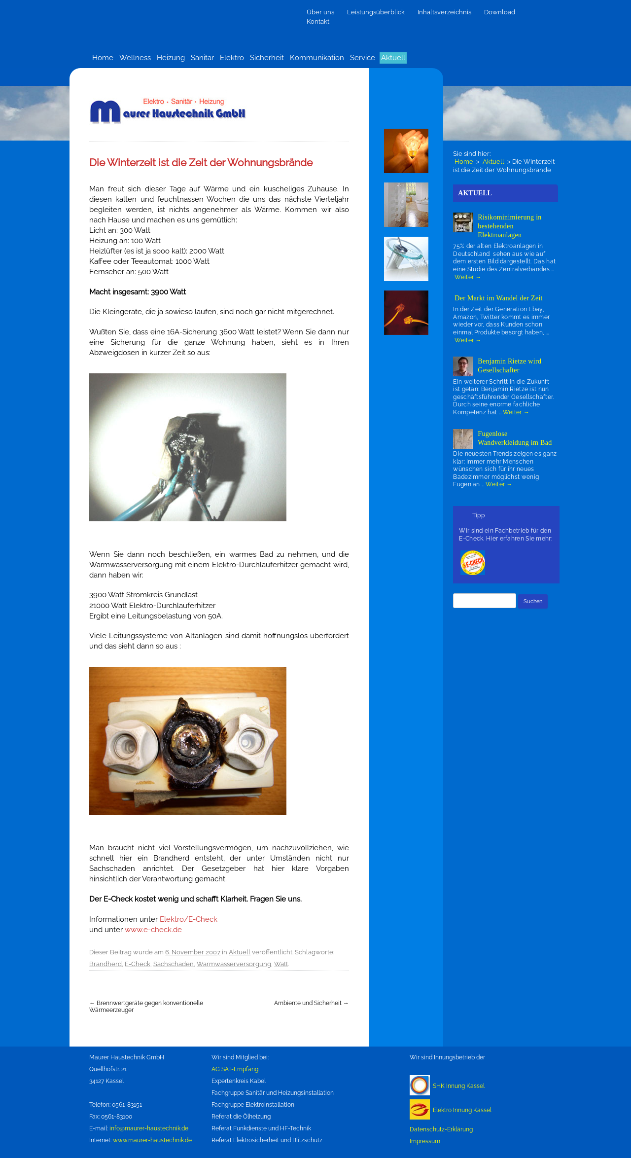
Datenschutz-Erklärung (441, 1129)
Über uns (320, 12)
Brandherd (105, 964)
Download (499, 12)
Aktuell (393, 57)
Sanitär (202, 57)
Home (102, 57)
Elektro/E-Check (188, 919)
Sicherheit (267, 57)
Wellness (135, 57)
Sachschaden (173, 964)
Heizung (171, 57)
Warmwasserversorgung (234, 964)
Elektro (232, 57)
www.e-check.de (153, 929)
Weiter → (468, 277)
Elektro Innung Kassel (462, 1110)
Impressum (425, 1141)
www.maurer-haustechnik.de (152, 1140)
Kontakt (318, 21)
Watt (281, 964)
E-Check (137, 964)
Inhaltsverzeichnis (444, 12)
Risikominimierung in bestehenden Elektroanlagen (509, 226)
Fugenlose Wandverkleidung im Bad (515, 438)
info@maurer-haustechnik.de (148, 1128)
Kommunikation (317, 57)
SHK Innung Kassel (459, 1086)
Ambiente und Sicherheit (311, 1003)
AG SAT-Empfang (234, 1069)
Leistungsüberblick (376, 12)
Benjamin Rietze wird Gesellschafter (509, 366)
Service (362, 57)
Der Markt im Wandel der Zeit (498, 298)
